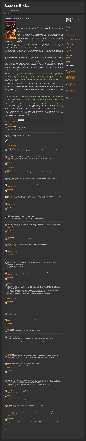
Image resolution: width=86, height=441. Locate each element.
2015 (68, 58)
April (69, 51)
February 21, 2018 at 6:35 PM (11, 415)
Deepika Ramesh (10, 254)
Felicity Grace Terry (10, 126)
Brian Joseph (9, 162)
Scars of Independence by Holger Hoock (74, 39)
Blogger (47, 435)
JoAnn (8, 230)
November (70, 34)
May (69, 50)
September (70, 44)
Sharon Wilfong (9, 283)
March (69, 52)
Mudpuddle (9, 195)
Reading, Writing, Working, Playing (72, 86)
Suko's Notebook (69, 91)
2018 (68, 30)
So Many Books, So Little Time (72, 90)
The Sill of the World (70, 97)
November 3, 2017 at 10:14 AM (12, 136)
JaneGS (8, 395)
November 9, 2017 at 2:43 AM (11, 367)
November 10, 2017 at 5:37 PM (12, 392)
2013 (68, 61)
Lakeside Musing (69, 79)
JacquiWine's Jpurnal (70, 77)
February (69, 54)
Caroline (8, 323)
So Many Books (69, 89)
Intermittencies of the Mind (71, 76)
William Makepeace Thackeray (15, 121)
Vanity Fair (8, 121)
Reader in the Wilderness (71, 84)
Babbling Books (17, 5)
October (69, 43)
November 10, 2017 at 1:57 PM (12, 385)
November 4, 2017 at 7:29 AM (11, 234)
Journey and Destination (71, 78)
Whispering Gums (70, 98)
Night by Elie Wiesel (71, 35)
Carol (8, 207)
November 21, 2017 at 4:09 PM (12, 406)
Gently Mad (69, 72)
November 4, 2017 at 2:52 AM (11, 219)
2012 (68, 62)
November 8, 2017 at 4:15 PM (11, 358)
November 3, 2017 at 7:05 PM (11, 192)
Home (5, 13)
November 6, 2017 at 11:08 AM (12, 274)
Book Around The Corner (71, 69)
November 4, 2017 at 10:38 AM (12, 251)
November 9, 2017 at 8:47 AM (11, 376)
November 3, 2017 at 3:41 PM (11, 179)
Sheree (8, 409)
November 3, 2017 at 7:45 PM (11, 198)
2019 (68, 29)
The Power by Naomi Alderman (73, 38)
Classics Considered (70, 70)
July (69, 47)
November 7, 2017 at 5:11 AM (11, 320)
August (69, 46)
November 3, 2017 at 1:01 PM (11, 167)
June (69, 48)
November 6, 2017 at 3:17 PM (11, 298)
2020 (68, 27)
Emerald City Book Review (71, 71)
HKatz (8, 379)
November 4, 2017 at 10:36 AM (12, 245)
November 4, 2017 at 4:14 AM (11, 227)
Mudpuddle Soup (69, 82)
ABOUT (9, 13)
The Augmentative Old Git (71, 92)
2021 (68, 26)
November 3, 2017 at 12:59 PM (12, 159)
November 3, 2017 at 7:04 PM (11, 186)
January (69, 55)
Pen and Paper (69, 83)
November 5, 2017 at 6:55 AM (11, 267)
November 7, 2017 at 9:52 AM (11, 326)
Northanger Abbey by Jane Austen (73, 36)
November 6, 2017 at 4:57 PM (11, 314)
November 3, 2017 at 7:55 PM (11, 204)
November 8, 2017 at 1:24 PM (11, 351)
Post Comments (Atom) (12, 429)
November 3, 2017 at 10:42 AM (12, 145)
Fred (8, 139)
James (8, 170)
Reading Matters (69, 85)
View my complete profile (75, 19)
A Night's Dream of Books (71, 66)
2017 (68, 31)
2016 (68, 57)
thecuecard (9, 270)
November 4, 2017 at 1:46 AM (11, 212)
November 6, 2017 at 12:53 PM (12, 280)
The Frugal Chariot (70, 96)
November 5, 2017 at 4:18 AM (11, 258)
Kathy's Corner (9, 148)
